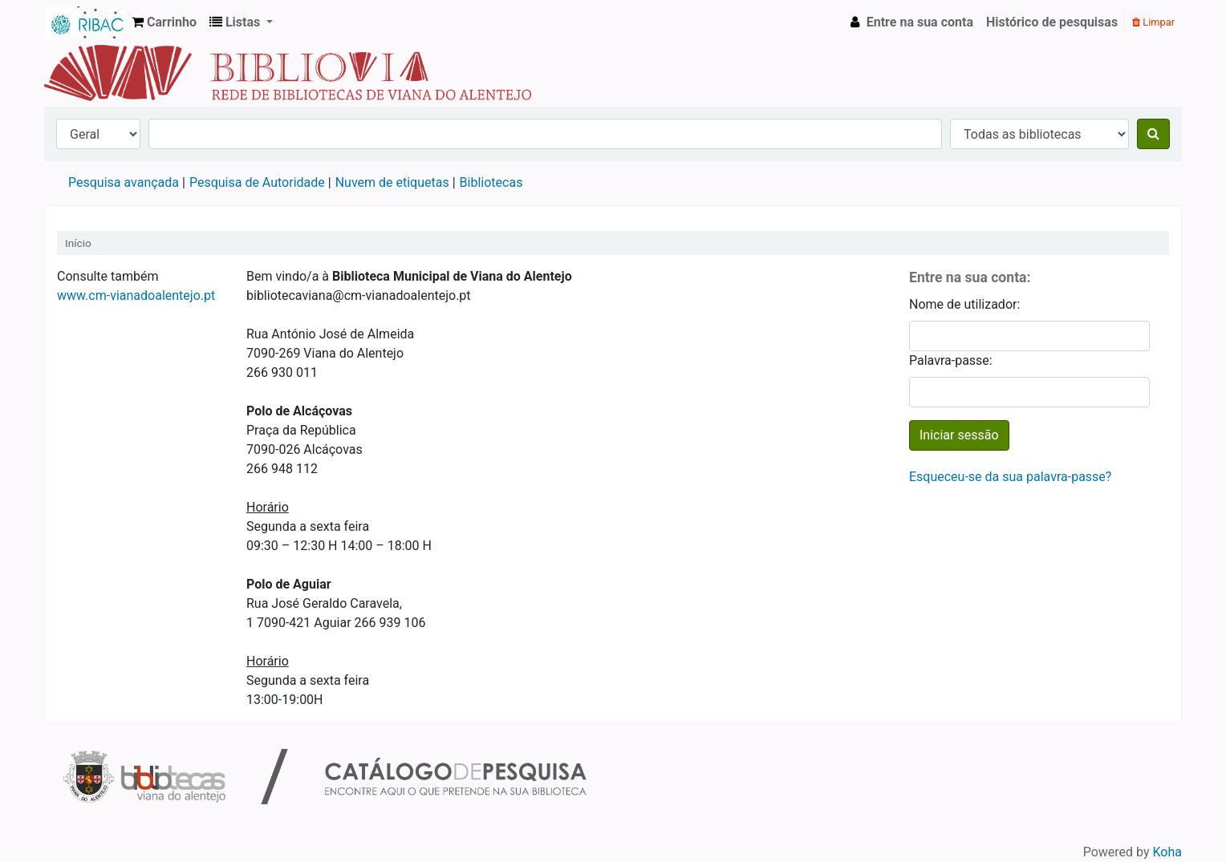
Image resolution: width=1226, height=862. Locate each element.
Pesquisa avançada (123, 182)
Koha (1167, 852)
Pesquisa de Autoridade (257, 182)
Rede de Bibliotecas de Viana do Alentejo (85, 22)
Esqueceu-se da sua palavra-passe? (1010, 476)
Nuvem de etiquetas (392, 182)
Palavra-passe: (951, 360)
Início (78, 243)
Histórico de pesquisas (1052, 22)
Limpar (1153, 22)
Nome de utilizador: (964, 304)
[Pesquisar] (1153, 134)
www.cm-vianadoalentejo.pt (136, 295)
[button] (164, 22)
